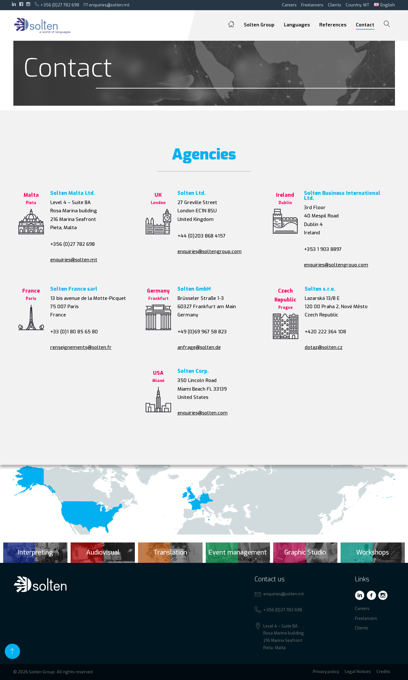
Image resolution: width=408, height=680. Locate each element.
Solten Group (259, 25)
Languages (297, 25)
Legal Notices (358, 671)
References (332, 25)
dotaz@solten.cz (323, 347)
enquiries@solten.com (202, 413)
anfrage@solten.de (199, 347)
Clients (334, 5)
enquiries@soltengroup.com (209, 251)
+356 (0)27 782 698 (57, 5)
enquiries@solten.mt (107, 5)
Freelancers (312, 5)
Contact (365, 25)
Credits (383, 671)
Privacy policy (326, 671)
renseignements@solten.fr (81, 347)
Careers (289, 5)
